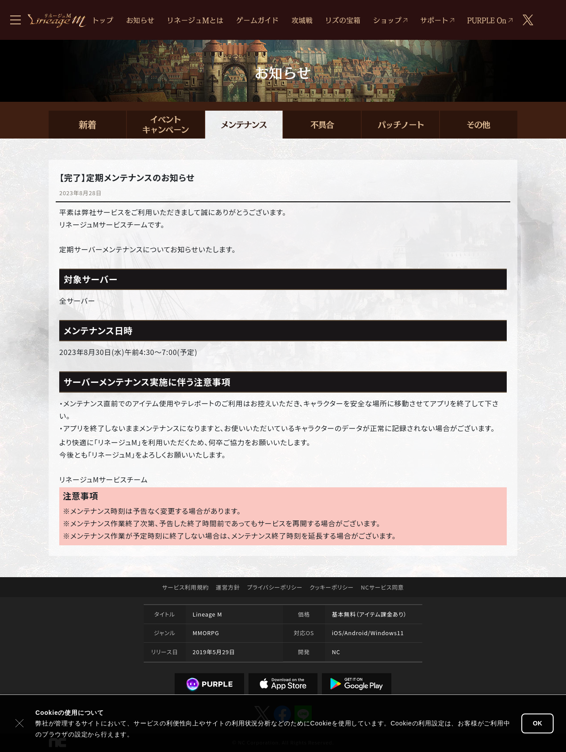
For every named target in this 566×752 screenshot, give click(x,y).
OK (537, 723)
